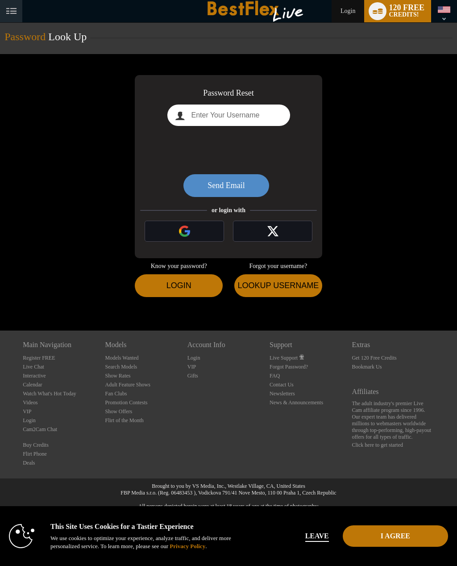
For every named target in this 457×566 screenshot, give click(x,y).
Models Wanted (121, 358)
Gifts (192, 376)
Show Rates (117, 376)
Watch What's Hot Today (49, 393)
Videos (30, 402)
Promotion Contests (126, 402)
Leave (317, 536)
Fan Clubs (116, 393)
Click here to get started (377, 445)
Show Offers (118, 411)
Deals (29, 463)
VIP (27, 411)
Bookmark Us (367, 367)
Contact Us (282, 385)
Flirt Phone (35, 454)
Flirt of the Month (124, 420)
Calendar (32, 385)
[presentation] (228, 150)
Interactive (34, 376)
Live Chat (33, 367)
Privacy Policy (187, 546)
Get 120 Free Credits (374, 358)
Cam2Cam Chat (40, 429)
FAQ (275, 376)
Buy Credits (36, 445)
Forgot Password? (289, 367)
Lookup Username (278, 285)
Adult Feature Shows (127, 385)
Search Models (121, 367)
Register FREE (39, 358)
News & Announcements (296, 402)
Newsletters (282, 393)
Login (348, 11)
